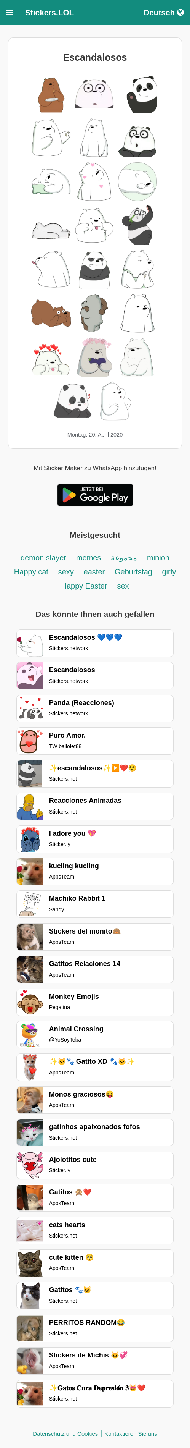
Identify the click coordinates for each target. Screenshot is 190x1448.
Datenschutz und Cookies (65, 1433)
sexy (66, 572)
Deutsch (164, 12)
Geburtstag (135, 572)
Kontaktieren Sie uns (130, 1433)
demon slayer (43, 557)
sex (123, 586)
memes (88, 557)
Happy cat (31, 572)
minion (158, 557)
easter (94, 572)
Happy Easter (84, 586)
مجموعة (124, 557)
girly (169, 572)
